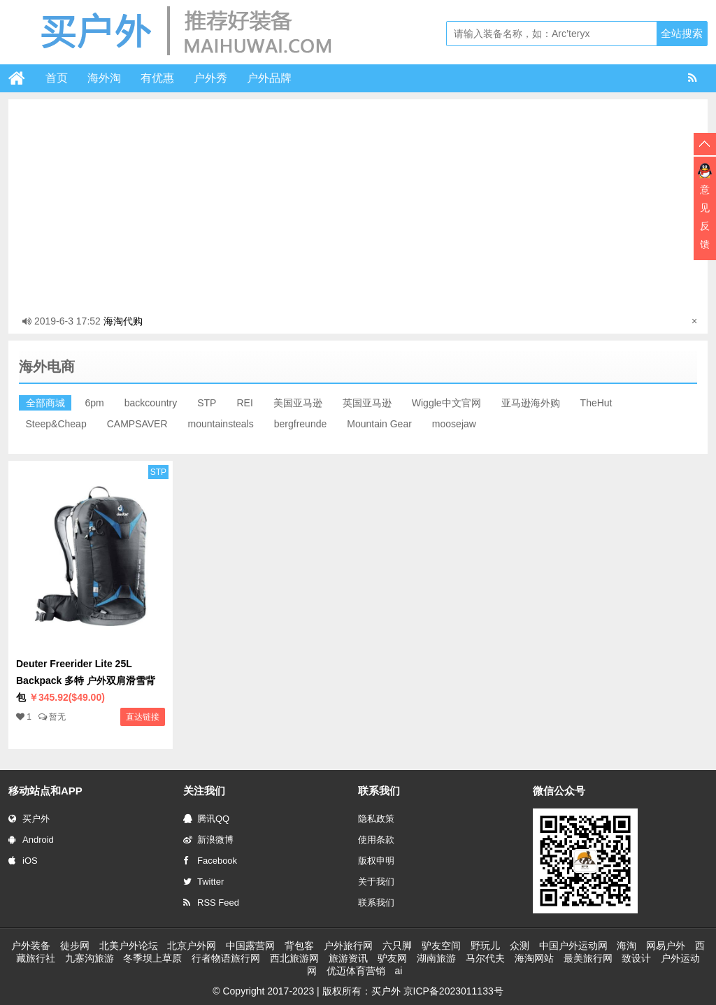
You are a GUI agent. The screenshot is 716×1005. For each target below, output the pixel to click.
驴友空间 (441, 945)
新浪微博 (208, 839)
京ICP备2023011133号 (453, 991)
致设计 (636, 958)
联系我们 (376, 902)
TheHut (596, 402)
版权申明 (376, 860)
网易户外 (665, 945)
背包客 (299, 945)
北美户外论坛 (128, 945)
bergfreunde (300, 423)
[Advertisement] (358, 204)
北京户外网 (191, 945)
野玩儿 (485, 945)
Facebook (210, 860)
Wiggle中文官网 (446, 402)
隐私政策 (376, 818)
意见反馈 (705, 217)
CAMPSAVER (137, 423)
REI (244, 402)
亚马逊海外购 (530, 402)
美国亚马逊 (297, 402)
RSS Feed (211, 902)
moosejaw (454, 423)
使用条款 (376, 839)
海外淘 (104, 78)
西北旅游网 (294, 958)
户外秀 (210, 78)
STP (206, 402)
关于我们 (376, 881)
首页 (56, 78)
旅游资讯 (348, 958)
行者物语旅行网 (226, 958)
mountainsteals (221, 423)
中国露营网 (250, 945)
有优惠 (157, 78)
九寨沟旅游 (89, 958)
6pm (94, 402)
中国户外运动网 (573, 945)
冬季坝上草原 (152, 958)
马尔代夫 (485, 958)
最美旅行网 (588, 958)
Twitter (203, 881)
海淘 (626, 945)
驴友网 (392, 958)
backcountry (150, 402)
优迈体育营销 (356, 970)
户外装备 (30, 945)
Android (31, 839)
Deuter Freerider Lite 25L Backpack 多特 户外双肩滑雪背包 (85, 680)
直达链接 (142, 717)
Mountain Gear (379, 423)
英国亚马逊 (367, 402)
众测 (519, 945)
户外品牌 (269, 78)
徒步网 (75, 945)
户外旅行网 (348, 945)
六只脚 (397, 945)
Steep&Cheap (56, 423)
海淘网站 (534, 958)
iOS (23, 860)
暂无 (57, 717)
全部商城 (45, 402)
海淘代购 (123, 321)
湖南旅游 (436, 958)
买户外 (29, 818)
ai (398, 970)
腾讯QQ (206, 818)
